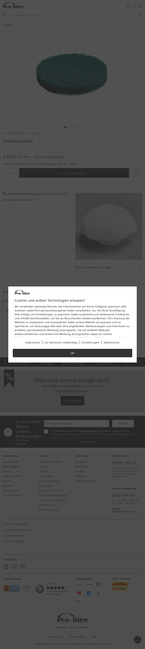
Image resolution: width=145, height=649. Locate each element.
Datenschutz (111, 342)
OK (72, 353)
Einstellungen (90, 342)
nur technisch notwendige (61, 342)
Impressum (33, 342)
